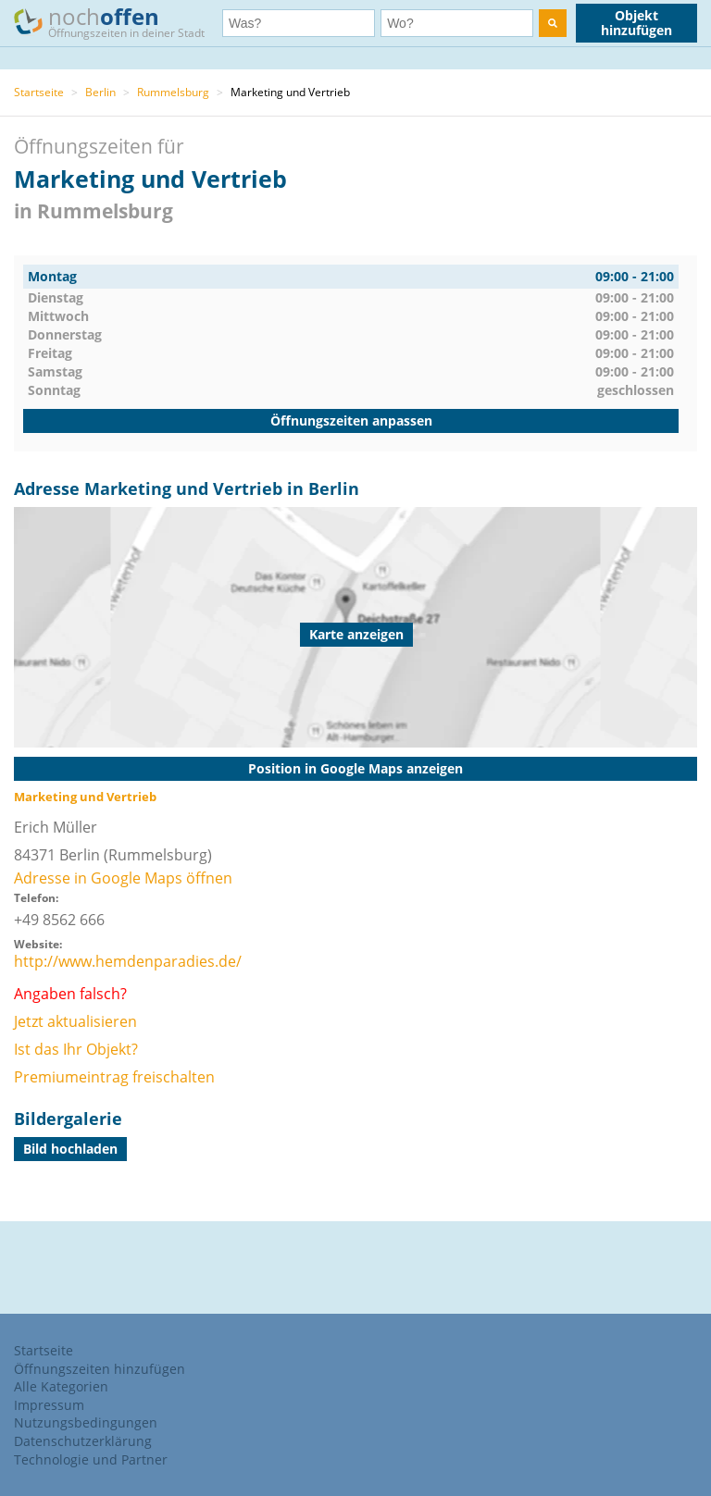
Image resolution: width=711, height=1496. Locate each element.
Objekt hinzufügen (636, 22)
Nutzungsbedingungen (85, 1422)
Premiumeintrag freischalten (114, 1077)
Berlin (100, 92)
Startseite (39, 92)
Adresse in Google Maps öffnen (123, 878)
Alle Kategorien (61, 1386)
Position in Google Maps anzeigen (355, 768)
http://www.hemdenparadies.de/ (128, 961)
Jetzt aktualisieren (75, 1021)
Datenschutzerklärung (83, 1441)
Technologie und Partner (91, 1459)
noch (118, 22)
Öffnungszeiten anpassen (351, 420)
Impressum (49, 1405)
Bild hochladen (70, 1148)
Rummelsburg (173, 92)
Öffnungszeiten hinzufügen (99, 1369)
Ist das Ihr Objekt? (76, 1049)
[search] (553, 23)
